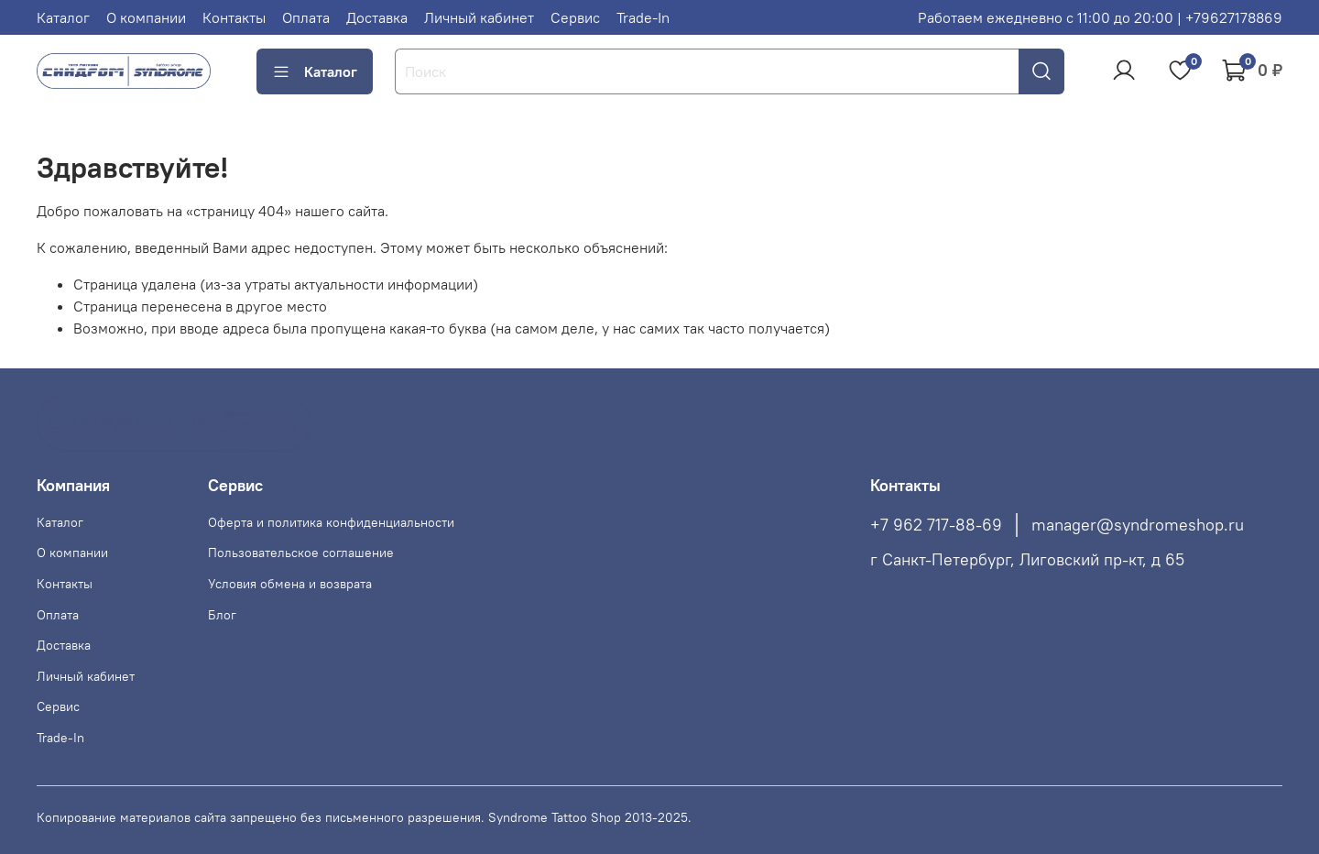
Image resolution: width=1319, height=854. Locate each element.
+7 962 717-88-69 (936, 525)
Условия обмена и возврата (290, 583)
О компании (146, 17)
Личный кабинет (479, 17)
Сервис (575, 17)
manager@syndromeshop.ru (1137, 525)
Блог (222, 615)
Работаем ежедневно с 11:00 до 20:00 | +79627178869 (1100, 17)
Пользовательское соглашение (301, 552)
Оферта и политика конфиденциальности (331, 522)
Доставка (377, 17)
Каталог (63, 17)
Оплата (306, 17)
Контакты (234, 17)
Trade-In (643, 17)
